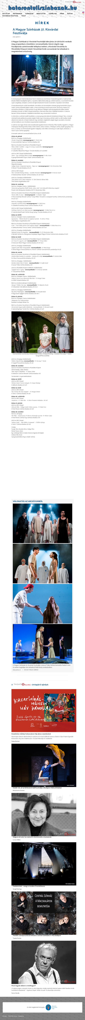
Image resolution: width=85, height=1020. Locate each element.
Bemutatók (41, 14)
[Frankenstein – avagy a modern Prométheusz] (43, 864)
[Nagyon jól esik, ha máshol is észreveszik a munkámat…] (43, 814)
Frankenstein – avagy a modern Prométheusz (29, 886)
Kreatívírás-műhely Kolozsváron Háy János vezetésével (31, 734)
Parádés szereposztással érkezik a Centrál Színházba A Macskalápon (37, 935)
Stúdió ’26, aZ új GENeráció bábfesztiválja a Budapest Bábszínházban (37, 788)
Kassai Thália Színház (31, 670)
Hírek (62, 14)
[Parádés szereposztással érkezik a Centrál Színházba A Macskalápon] (43, 913)
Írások (70, 14)
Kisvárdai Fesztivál (10, 16)
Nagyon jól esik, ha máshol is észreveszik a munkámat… (32, 837)
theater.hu (21, 1016)
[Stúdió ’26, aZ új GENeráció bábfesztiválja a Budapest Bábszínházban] (43, 765)
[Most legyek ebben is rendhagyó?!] (43, 962)
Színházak (29, 14)
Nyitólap (6, 14)
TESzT (23, 16)
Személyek (53, 14)
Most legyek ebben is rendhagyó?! (23, 985)
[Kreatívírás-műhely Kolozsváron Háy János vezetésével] (43, 710)
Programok (17, 14)
